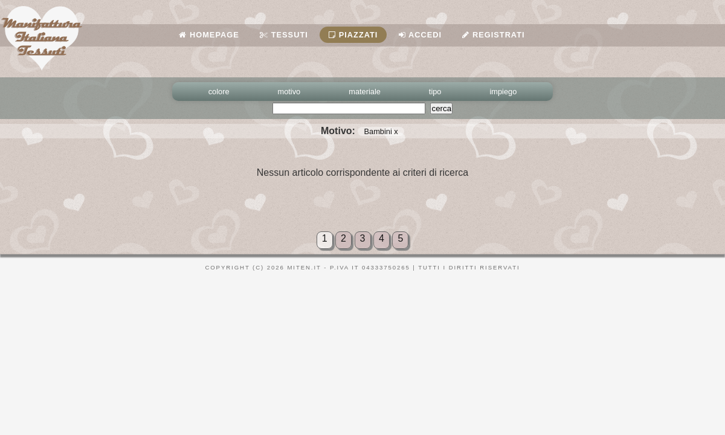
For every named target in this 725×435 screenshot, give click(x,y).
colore (219, 91)
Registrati (493, 34)
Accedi (420, 34)
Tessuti (284, 34)
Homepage (209, 34)
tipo (435, 91)
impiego (503, 91)
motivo (289, 91)
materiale (365, 91)
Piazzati (353, 34)
